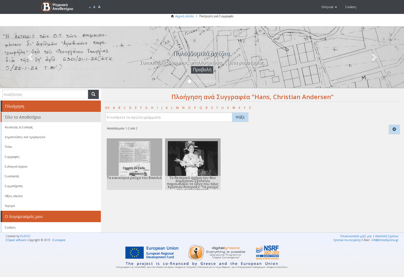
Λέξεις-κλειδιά (14, 196)
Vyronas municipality (347, 240)
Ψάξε (240, 117)
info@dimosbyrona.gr (384, 240)
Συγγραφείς (12, 157)
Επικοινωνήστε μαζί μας (356, 236)
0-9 (107, 108)
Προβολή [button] (202, 70)
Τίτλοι (8, 147)
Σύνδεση (10, 227)
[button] (329, 7)
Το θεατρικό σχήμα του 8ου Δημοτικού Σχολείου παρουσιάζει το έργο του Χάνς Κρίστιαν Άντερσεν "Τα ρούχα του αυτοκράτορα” (192, 183)
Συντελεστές (12, 176)
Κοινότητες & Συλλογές (19, 127)
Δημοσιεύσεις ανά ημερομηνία (25, 137)
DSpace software (16, 240)
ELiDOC (25, 236)
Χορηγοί (10, 206)
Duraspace (59, 240)
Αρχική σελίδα (184, 16)
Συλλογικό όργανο (16, 166)
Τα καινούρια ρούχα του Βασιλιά (134, 177)
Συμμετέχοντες (14, 186)
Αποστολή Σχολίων (386, 236)
